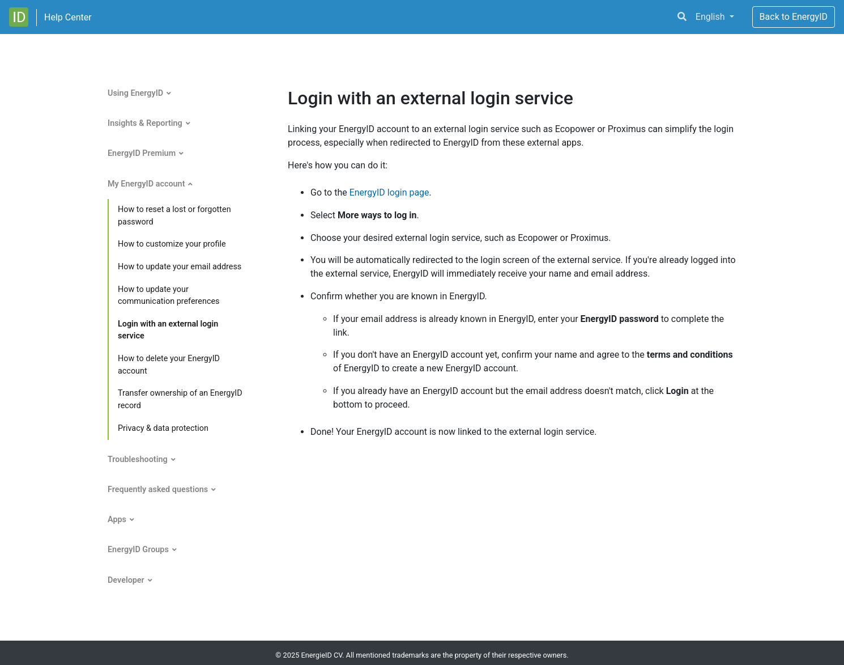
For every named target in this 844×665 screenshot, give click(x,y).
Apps (117, 519)
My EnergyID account (146, 184)
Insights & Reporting (145, 123)
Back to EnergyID (794, 16)
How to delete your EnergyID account (169, 365)
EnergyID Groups (138, 549)
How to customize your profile (172, 244)
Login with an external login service (168, 330)
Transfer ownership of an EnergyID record (180, 399)
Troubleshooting (138, 459)
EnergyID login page (389, 192)
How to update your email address (179, 267)
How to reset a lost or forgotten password (174, 216)
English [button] (711, 16)
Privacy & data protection (163, 428)
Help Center (68, 17)
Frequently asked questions (158, 489)
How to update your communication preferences (168, 296)
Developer (126, 580)
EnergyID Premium (142, 153)
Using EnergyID (135, 93)
